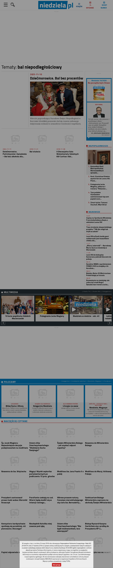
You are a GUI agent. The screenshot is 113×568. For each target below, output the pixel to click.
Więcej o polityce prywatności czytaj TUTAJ (56, 561)
